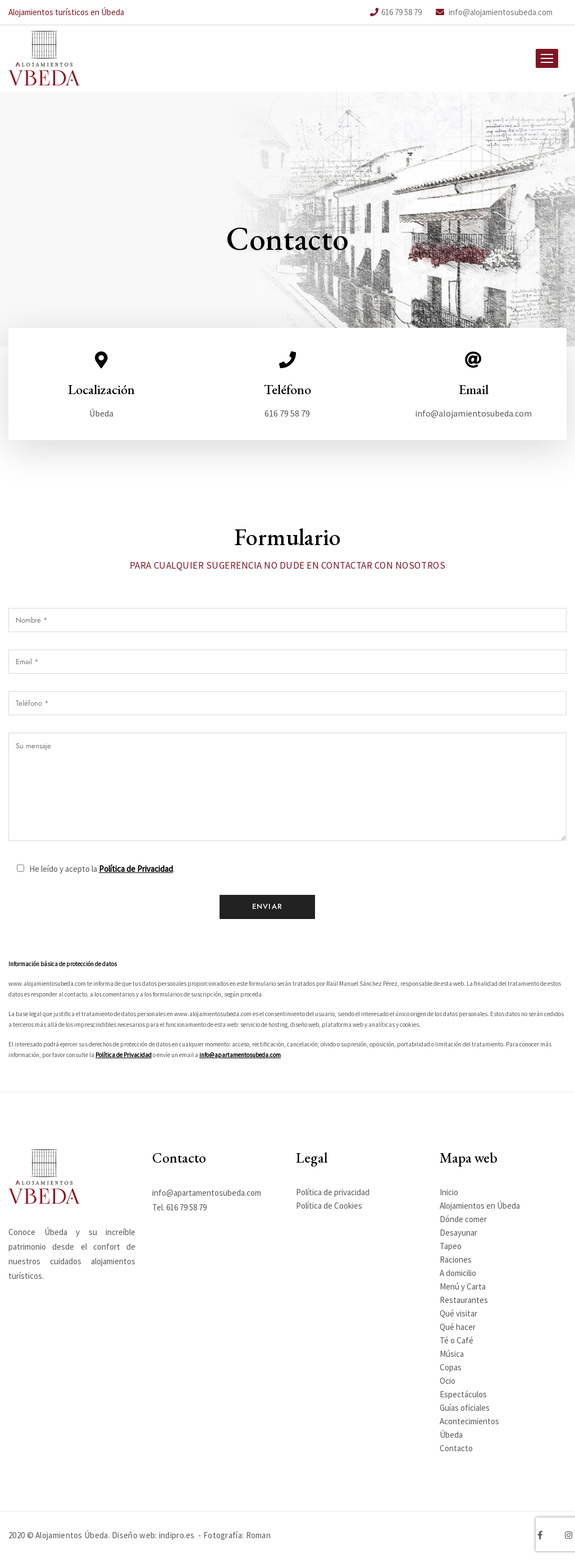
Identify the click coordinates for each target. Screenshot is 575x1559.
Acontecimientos (469, 1421)
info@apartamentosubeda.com (240, 1085)
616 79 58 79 (396, 12)
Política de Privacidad (136, 898)
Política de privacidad (332, 1192)
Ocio (447, 1380)
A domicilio (458, 1273)
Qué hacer (458, 1327)
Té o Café (456, 1340)
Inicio (449, 1192)
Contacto (456, 1448)
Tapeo (451, 1246)
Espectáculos (463, 1394)
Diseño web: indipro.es (153, 1535)
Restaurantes (464, 1300)
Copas (451, 1367)
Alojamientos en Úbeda (480, 1205)
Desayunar (458, 1232)
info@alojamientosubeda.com (494, 12)
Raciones (456, 1259)
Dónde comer (463, 1219)
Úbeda (451, 1434)
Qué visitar (458, 1313)
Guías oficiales (465, 1407)
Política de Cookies (329, 1205)
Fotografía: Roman (237, 1535)
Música (452, 1353)
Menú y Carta (463, 1286)
